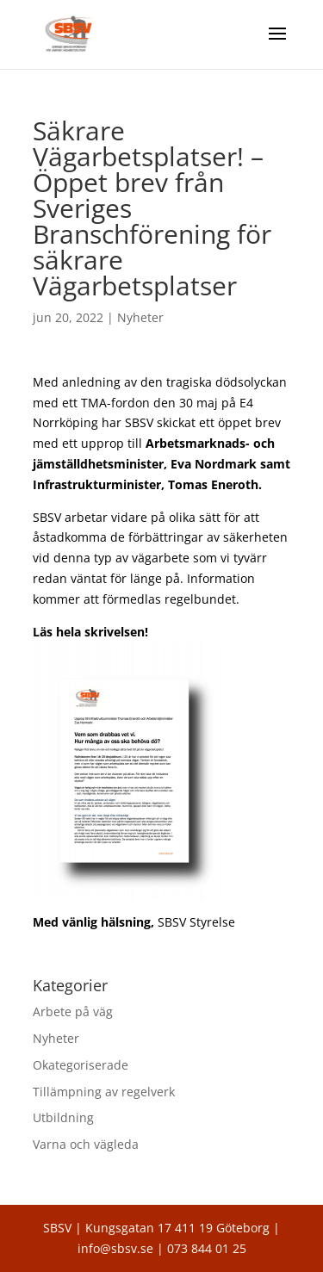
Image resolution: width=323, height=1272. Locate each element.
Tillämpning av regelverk (104, 1091)
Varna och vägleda (86, 1144)
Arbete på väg (73, 1011)
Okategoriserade (80, 1065)
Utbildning (63, 1117)
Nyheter (140, 317)
